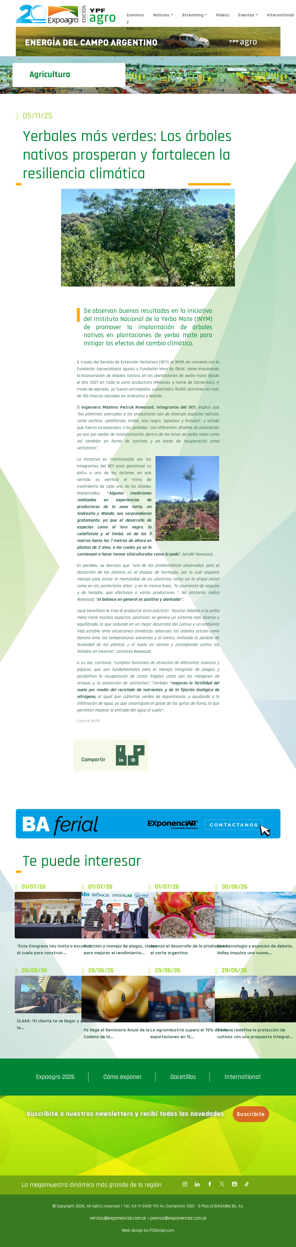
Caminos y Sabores (135, 22)
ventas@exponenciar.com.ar (119, 1218)
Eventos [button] (246, 15)
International (280, 15)
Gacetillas (183, 1077)
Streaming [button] (193, 15)
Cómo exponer (122, 1077)
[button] (120, 750)
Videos (222, 15)
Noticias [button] (161, 15)
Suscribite (252, 1114)
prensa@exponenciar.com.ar (178, 1218)
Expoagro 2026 (55, 1077)
